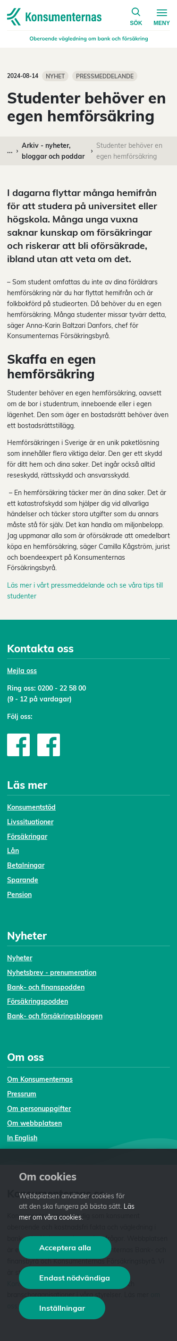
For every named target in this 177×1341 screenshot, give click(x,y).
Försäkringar (27, 836)
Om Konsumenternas (40, 1079)
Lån (13, 850)
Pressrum (21, 1094)
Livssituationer (30, 822)
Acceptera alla (65, 1247)
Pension (19, 894)
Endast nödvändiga (74, 1277)
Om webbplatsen (34, 1123)
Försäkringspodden (37, 1001)
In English (22, 1138)
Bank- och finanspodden (45, 987)
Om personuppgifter (39, 1108)
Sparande (22, 880)
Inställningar (62, 1308)
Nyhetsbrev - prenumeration (51, 972)
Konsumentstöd (31, 807)
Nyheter (19, 958)
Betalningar (25, 865)
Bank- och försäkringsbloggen (54, 1016)
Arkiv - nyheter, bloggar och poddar (53, 151)
